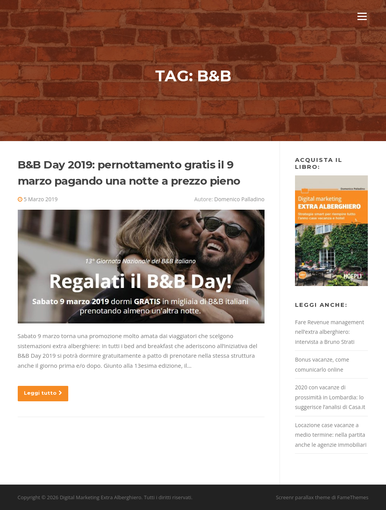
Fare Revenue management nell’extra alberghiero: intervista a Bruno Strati (329, 331)
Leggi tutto (43, 393)
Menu (362, 16)
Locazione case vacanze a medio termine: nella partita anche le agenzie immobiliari (331, 434)
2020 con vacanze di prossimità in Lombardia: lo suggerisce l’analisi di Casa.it (330, 397)
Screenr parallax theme (303, 497)
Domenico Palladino (239, 199)
